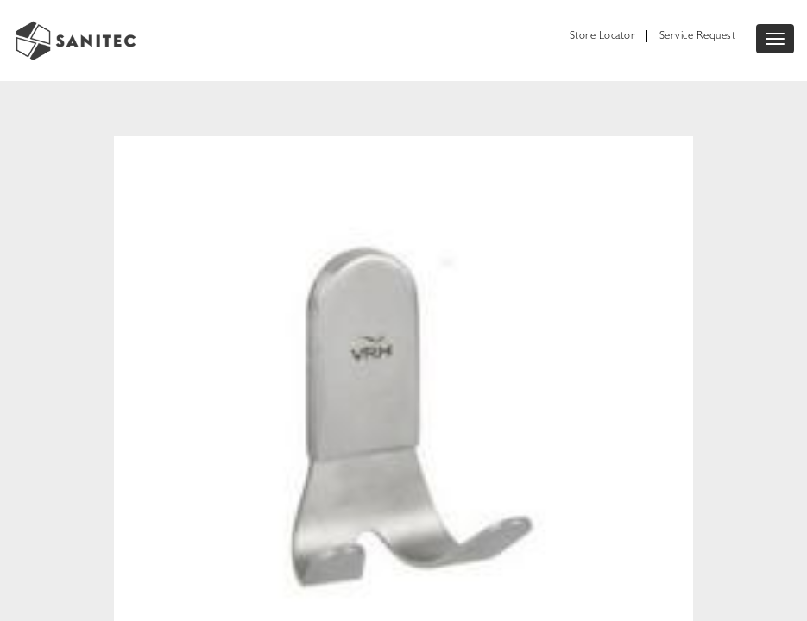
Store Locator (603, 36)
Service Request (697, 36)
